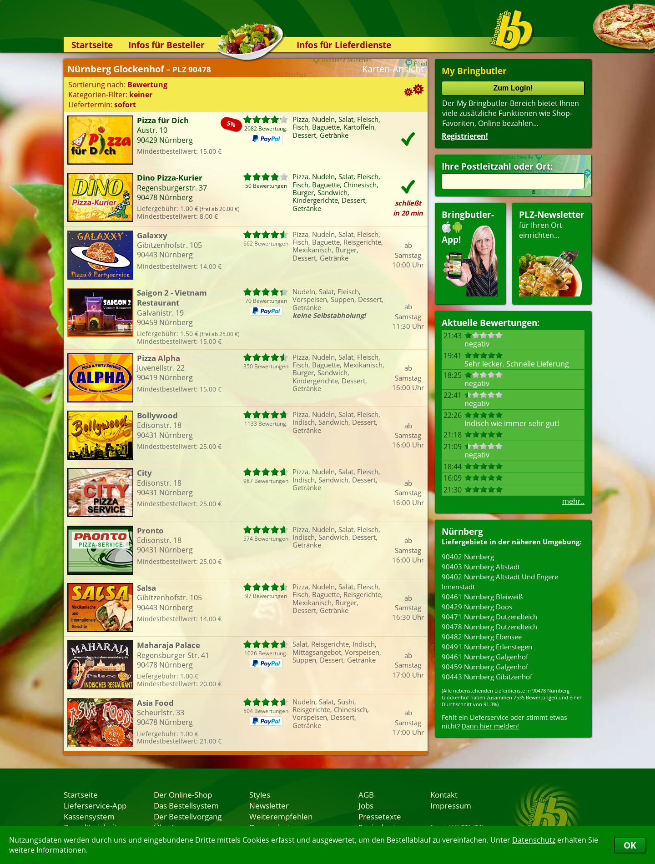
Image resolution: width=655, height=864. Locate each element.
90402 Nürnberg (468, 556)
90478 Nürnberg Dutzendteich (489, 626)
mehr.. (573, 501)
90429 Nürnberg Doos (477, 606)
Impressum (450, 805)
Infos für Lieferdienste (344, 44)
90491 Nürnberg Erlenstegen (487, 646)
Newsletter (269, 805)
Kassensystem (89, 816)
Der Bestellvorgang (188, 816)
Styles (259, 794)
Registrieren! (465, 136)
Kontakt (444, 794)
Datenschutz (533, 840)
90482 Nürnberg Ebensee (482, 636)
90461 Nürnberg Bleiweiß (482, 596)
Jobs (365, 805)
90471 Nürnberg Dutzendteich (489, 616)
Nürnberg (462, 531)
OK (630, 845)
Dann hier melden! (490, 726)
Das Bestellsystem (186, 805)
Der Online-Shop (183, 794)
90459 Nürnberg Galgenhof (485, 666)
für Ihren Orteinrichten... (551, 252)
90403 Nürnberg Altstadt (481, 566)
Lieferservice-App (95, 805)
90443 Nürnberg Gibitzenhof (487, 676)
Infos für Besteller (166, 44)
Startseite (92, 44)
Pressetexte (379, 816)
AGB (366, 794)
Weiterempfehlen (280, 816)
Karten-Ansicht (393, 69)
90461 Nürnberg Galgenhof (485, 656)
